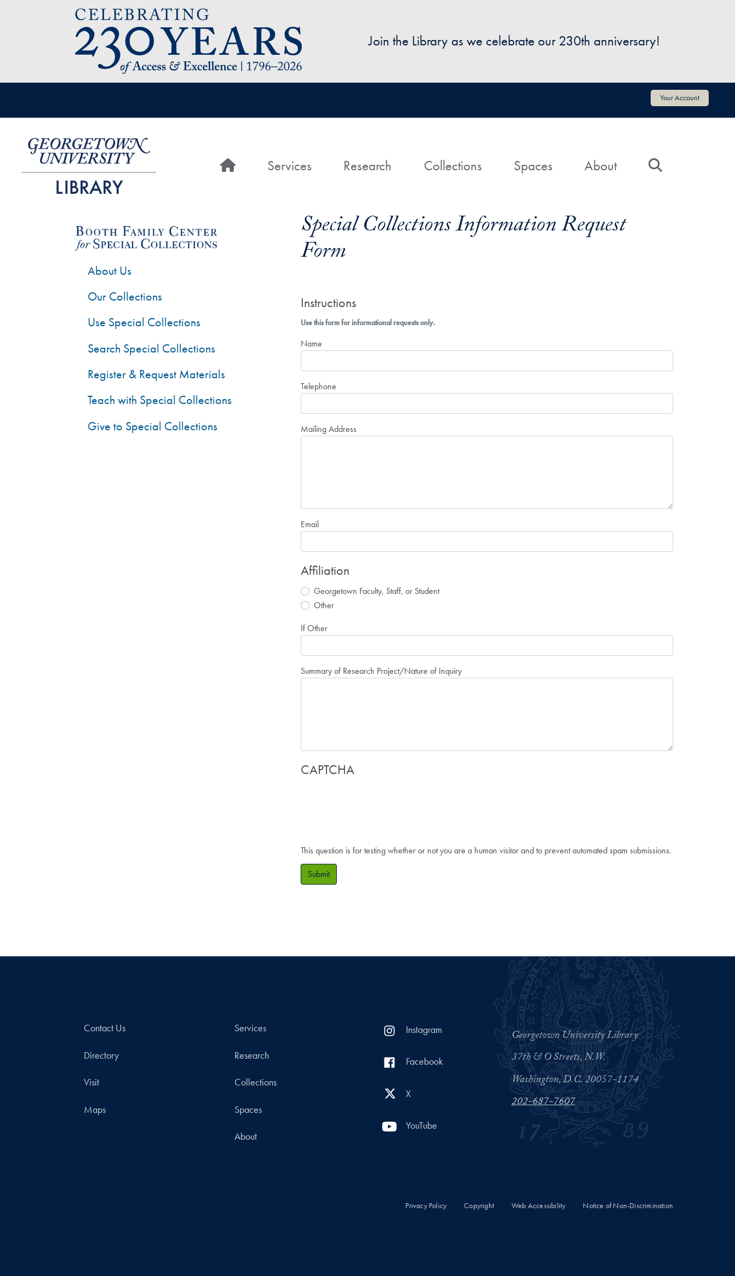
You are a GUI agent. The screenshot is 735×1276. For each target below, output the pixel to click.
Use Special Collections (144, 322)
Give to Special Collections (152, 426)
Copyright (479, 1205)
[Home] (228, 166)
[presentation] (384, 805)
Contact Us (104, 1028)
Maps (95, 1110)
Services (289, 166)
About (600, 166)
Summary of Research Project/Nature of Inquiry (381, 671)
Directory (101, 1055)
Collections (453, 166)
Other (324, 605)
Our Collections (125, 296)
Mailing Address (329, 429)
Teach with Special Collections (160, 400)
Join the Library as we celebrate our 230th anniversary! (514, 41)
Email (310, 524)
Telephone (318, 386)
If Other (314, 628)
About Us (109, 271)
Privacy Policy (425, 1205)
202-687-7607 (543, 1102)
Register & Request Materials (156, 374)
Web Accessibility (538, 1205)
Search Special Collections (151, 348)
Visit (91, 1082)
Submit (319, 874)
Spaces (533, 166)
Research (367, 166)
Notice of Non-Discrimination (628, 1205)
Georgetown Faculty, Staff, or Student (376, 591)
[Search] (655, 166)
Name (311, 343)
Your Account (679, 97)
